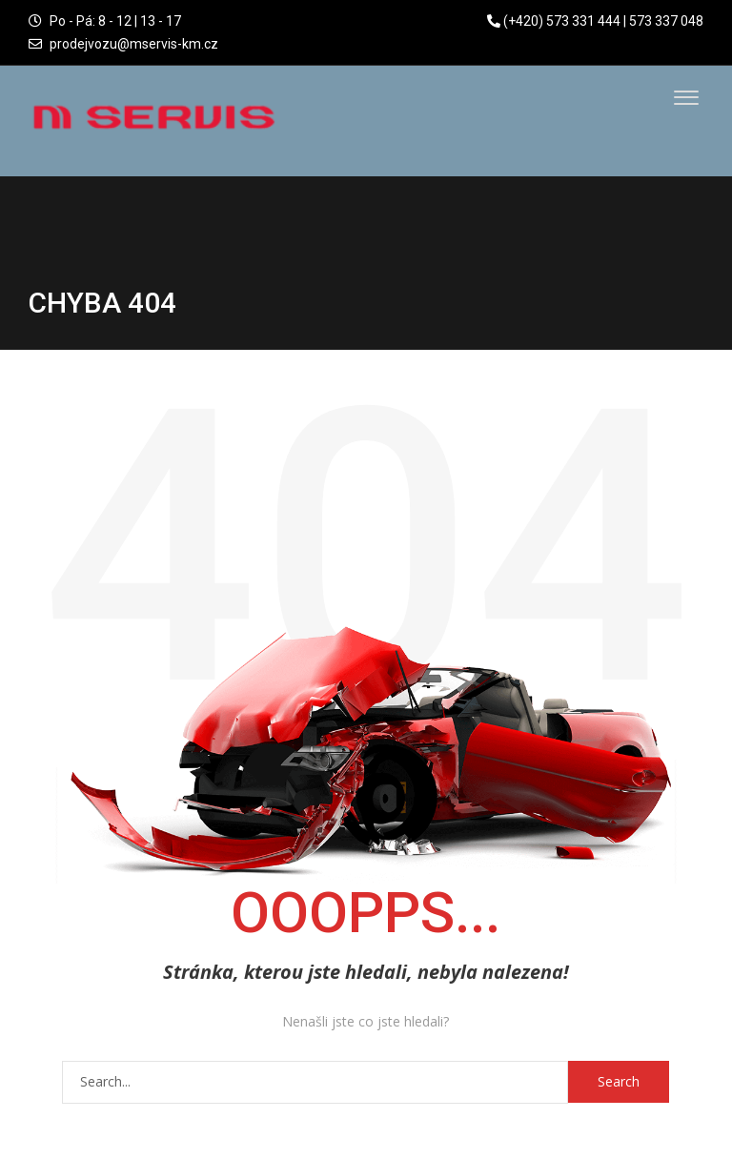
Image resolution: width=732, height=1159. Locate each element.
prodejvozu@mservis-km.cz (134, 43)
